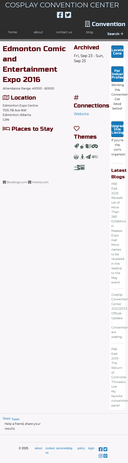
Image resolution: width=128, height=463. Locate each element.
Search (115, 34)
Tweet (15, 419)
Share (7, 418)
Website (81, 114)
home (12, 32)
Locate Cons (117, 51)
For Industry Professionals (118, 74)
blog (89, 32)
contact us (64, 32)
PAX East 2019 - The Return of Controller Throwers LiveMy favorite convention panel (119, 377)
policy (81, 448)
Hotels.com (38, 182)
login (91, 448)
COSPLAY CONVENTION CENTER (62, 5)
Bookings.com (15, 182)
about (38, 32)
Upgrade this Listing (118, 129)
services (61, 448)
